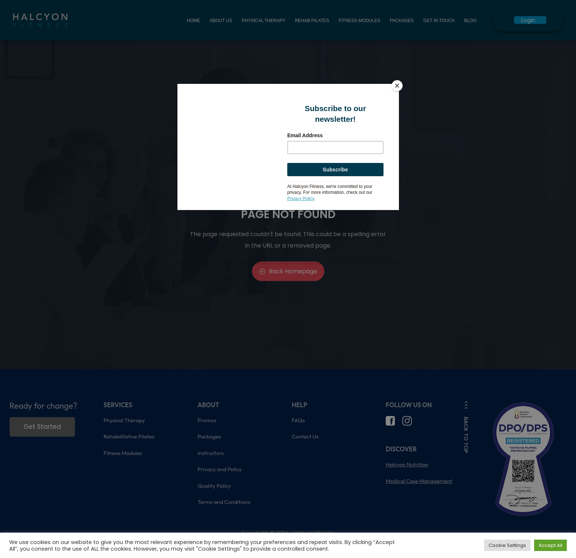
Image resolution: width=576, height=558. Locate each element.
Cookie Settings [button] (507, 545)
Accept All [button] (550, 545)
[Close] (397, 85)
